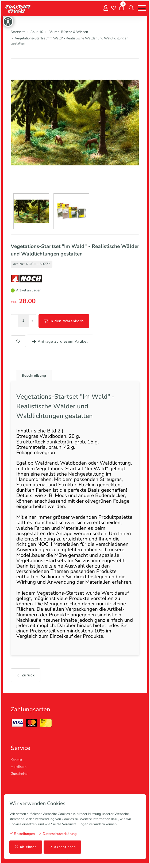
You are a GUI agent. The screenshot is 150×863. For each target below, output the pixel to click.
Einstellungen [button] (22, 833)
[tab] (32, 374)
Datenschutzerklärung (57, 833)
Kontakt (16, 759)
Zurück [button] (25, 675)
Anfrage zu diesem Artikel (60, 341)
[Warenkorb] (121, 8)
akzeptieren (62, 847)
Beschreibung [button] (34, 375)
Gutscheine (19, 773)
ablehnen (26, 847)
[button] (131, 8)
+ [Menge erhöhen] (32, 320)
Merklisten (18, 766)
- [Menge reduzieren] (14, 320)
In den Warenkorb (64, 321)
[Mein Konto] (105, 8)
